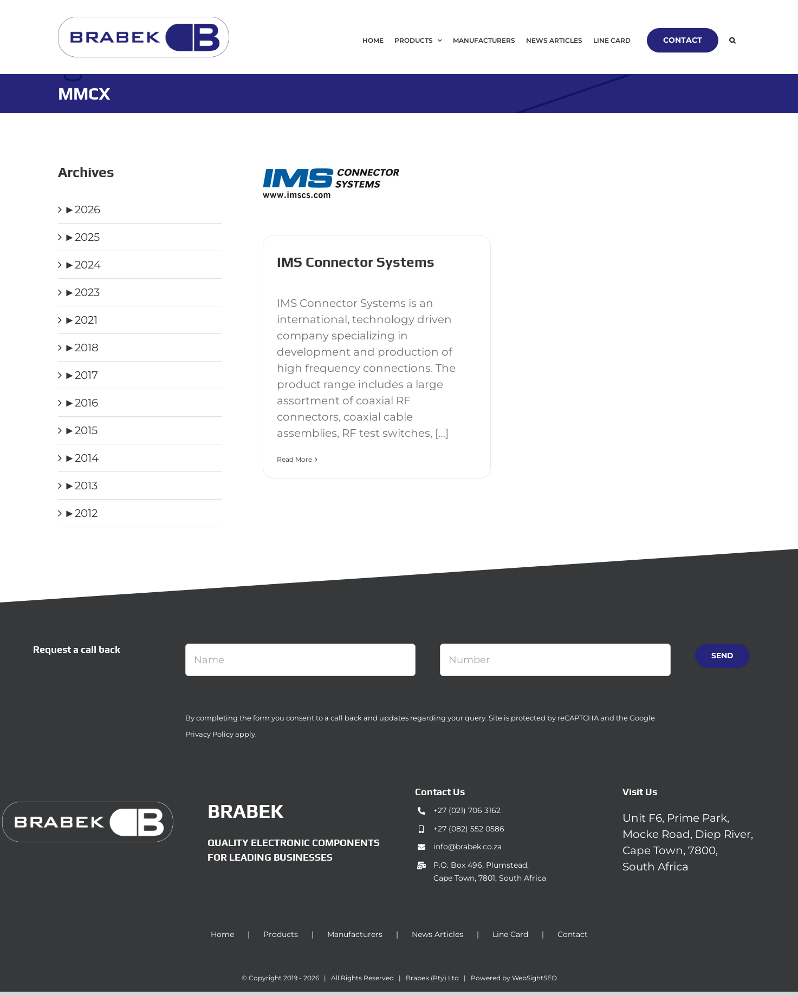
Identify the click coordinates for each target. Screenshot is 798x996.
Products (280, 934)
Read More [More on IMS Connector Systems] (294, 459)
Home (222, 934)
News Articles (437, 934)
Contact (572, 934)
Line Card (510, 934)
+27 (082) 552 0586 (468, 829)
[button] (732, 40)
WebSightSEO (534, 978)
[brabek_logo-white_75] (87, 807)
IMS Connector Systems (355, 262)
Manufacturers (354, 934)
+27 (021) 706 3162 (467, 810)
